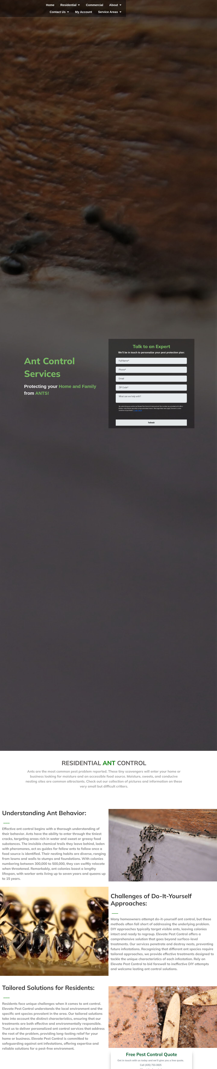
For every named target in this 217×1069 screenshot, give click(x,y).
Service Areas (200, 7)
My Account (174, 7)
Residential (83, 7)
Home (63, 7)
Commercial (108, 7)
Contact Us (150, 7)
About (129, 7)
